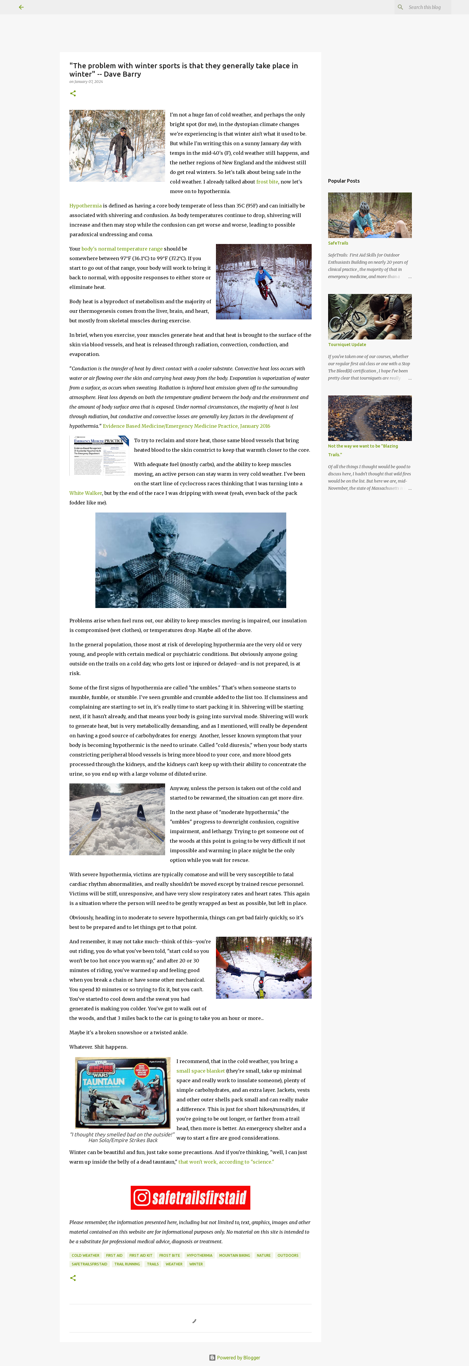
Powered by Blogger (234, 1357)
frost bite (267, 182)
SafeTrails (338, 243)
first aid (114, 1255)
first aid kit (141, 1255)
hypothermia (199, 1255)
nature (264, 1255)
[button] (73, 94)
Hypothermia (85, 206)
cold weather (85, 1255)
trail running (127, 1264)
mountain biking (234, 1255)
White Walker (85, 493)
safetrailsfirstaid (89, 1264)
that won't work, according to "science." (226, 1162)
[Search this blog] (420, 7)
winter (196, 1264)
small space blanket (201, 1071)
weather (174, 1264)
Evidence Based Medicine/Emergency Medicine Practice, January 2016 (186, 426)
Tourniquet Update (347, 344)
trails (153, 1264)
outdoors (288, 1255)
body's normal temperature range (122, 249)
